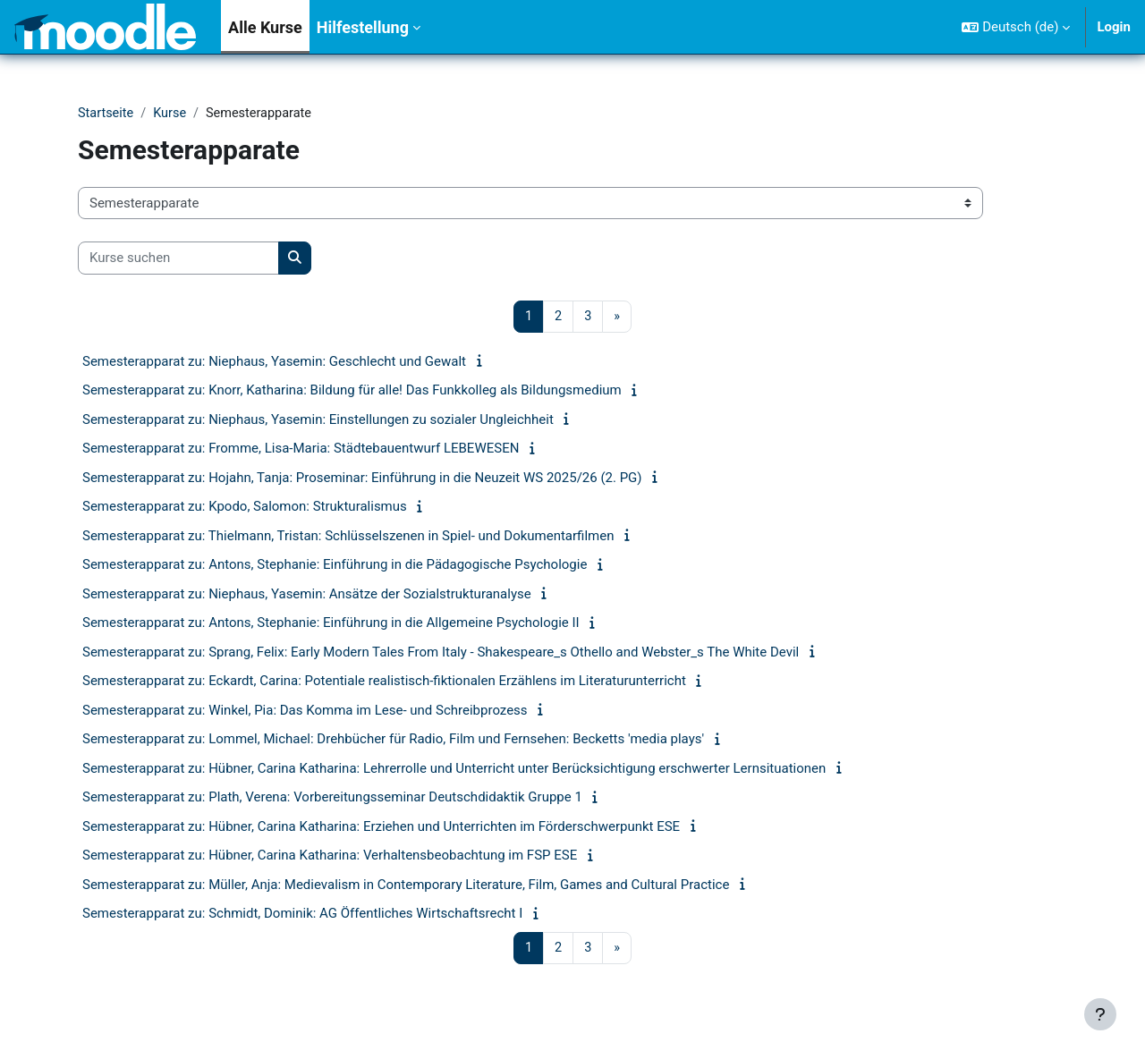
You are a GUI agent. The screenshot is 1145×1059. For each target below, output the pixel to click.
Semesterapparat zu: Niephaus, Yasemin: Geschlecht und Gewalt (274, 362)
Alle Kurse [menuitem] (265, 27)
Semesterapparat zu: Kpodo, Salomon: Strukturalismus (244, 508)
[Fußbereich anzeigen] (1100, 1014)
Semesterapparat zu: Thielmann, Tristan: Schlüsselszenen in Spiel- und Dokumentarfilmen (348, 537)
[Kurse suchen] (178, 258)
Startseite (107, 114)
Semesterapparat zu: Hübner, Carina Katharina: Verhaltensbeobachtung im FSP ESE (329, 857)
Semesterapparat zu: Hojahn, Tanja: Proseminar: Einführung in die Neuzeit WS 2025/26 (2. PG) (362, 478)
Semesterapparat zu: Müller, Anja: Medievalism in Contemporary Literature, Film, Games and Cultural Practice (405, 885)
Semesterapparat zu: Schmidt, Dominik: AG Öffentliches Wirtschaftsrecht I (302, 915)
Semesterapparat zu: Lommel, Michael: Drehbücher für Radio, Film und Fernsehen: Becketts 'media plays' (393, 741)
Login (1114, 27)
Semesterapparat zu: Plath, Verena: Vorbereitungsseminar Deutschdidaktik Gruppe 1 (332, 799)
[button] (1015, 27)
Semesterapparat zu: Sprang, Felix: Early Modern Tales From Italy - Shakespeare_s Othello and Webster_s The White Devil (440, 653)
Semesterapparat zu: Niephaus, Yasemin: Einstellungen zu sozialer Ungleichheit (318, 420)
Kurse (173, 114)
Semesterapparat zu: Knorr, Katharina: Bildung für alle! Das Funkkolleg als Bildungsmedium (352, 392)
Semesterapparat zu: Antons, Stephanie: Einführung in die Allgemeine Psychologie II (331, 624)
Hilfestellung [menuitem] (363, 27)
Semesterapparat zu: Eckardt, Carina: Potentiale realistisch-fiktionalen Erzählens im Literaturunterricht (384, 682)
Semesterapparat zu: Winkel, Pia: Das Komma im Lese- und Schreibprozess (305, 711)
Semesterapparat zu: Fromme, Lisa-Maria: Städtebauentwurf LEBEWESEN (300, 450)
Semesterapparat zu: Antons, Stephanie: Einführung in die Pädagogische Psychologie (334, 566)
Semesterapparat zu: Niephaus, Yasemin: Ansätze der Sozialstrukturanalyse (306, 595)
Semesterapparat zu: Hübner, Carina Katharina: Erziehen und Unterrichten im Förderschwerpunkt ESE (381, 827)
